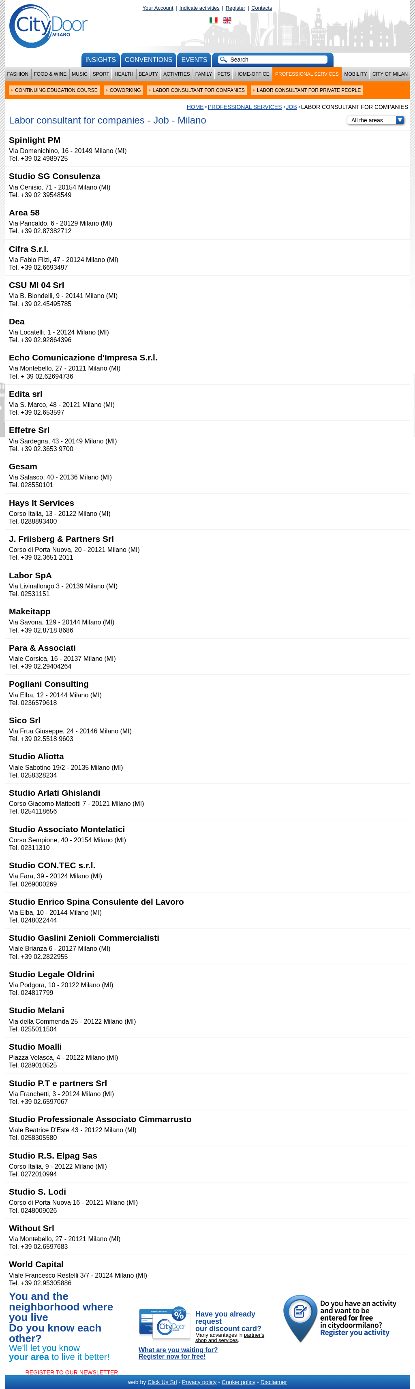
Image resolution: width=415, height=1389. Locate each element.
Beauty (148, 74)
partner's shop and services (229, 1337)
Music (80, 74)
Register (235, 8)
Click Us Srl (162, 1382)
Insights (101, 59)
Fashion (18, 74)
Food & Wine (50, 74)
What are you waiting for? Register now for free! (178, 1353)
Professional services (307, 74)
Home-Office (252, 74)
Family (203, 74)
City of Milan (390, 74)
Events (194, 59)
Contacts (261, 8)
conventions (148, 59)
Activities (176, 74)
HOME (195, 107)
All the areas (377, 120)
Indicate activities (200, 8)
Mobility (355, 74)
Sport (101, 74)
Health (124, 74)
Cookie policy (238, 1382)
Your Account (158, 8)
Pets (223, 74)
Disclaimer (274, 1382)
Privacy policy (199, 1382)
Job (291, 107)
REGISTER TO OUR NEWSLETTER (72, 1372)
